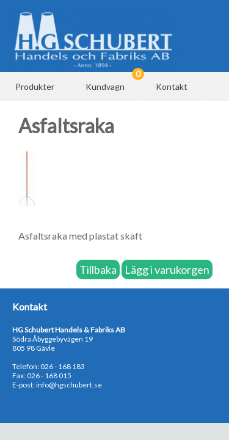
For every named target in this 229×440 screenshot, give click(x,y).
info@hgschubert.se (69, 384)
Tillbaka (98, 269)
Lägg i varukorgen (167, 269)
